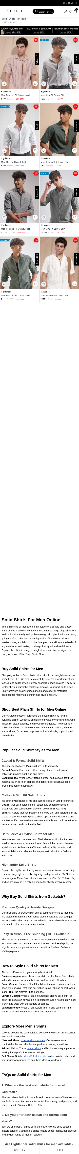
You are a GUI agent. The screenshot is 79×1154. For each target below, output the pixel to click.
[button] (35, 83)
